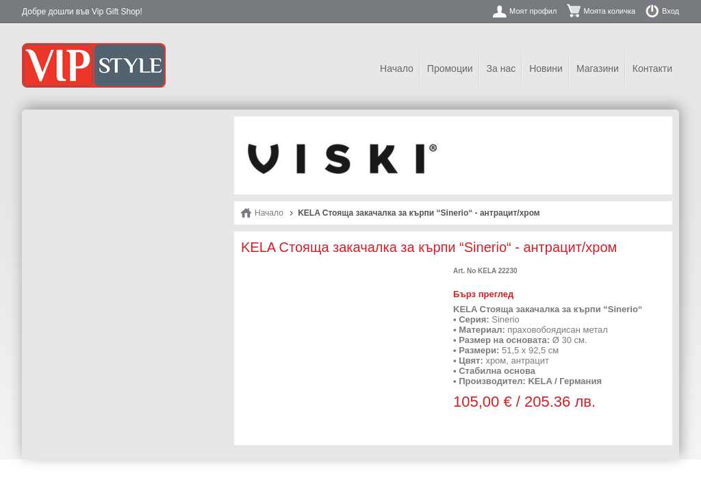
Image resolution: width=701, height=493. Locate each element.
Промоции (450, 68)
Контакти (652, 68)
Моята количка (609, 11)
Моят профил (533, 11)
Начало (396, 68)
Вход (670, 11)
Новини (546, 68)
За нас (501, 68)
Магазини (597, 68)
